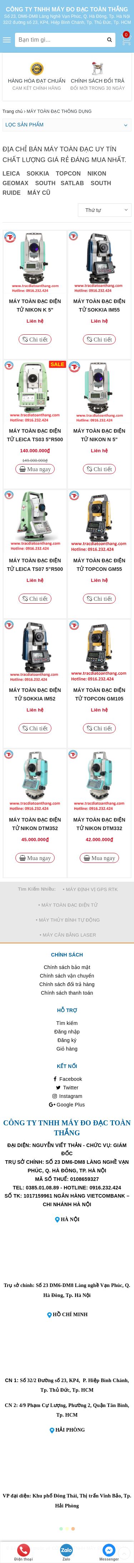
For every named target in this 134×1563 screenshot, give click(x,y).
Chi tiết (38, 339)
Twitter (67, 1087)
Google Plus (67, 1105)
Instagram (67, 1096)
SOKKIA (37, 174)
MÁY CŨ (39, 193)
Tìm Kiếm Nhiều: (37, 889)
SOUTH (45, 183)
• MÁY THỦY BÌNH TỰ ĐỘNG (68, 920)
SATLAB (73, 183)
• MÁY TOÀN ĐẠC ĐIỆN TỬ (68, 905)
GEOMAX (16, 183)
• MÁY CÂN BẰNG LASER (68, 935)
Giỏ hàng (67, 1049)
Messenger (109, 1552)
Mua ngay (38, 469)
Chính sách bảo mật (67, 967)
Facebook (67, 1079)
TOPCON (68, 174)
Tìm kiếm (67, 1023)
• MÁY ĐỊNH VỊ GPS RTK (90, 889)
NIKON (97, 174)
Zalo (66, 1552)
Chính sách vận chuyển (67, 976)
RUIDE (12, 193)
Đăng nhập (67, 1032)
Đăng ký (67, 1040)
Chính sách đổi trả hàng (67, 984)
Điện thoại (23, 1552)
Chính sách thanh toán (67, 993)
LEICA (11, 174)
